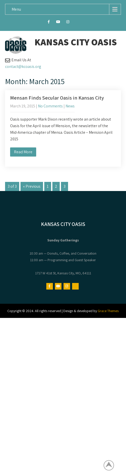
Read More (23, 152)
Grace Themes (108, 311)
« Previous (31, 186)
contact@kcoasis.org (23, 66)
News (70, 106)
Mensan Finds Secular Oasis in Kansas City (57, 97)
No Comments (50, 106)
